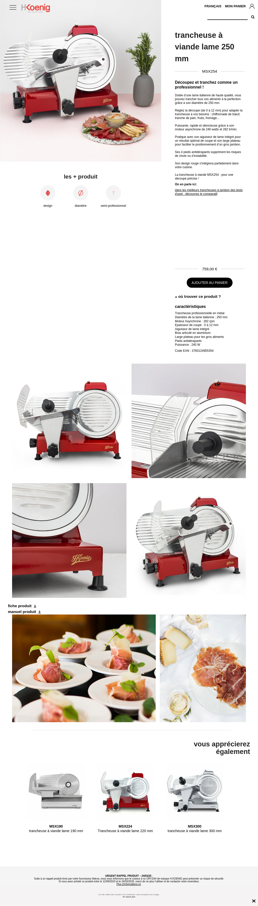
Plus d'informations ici (128, 884)
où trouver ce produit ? (199, 296)
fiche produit (20, 606)
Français (212, 6)
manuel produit (22, 611)
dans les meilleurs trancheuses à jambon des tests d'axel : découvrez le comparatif (209, 192)
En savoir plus (129, 897)
